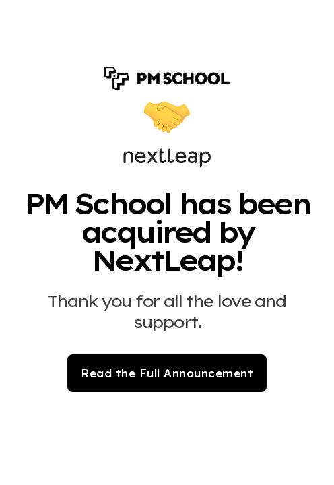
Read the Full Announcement (167, 373)
